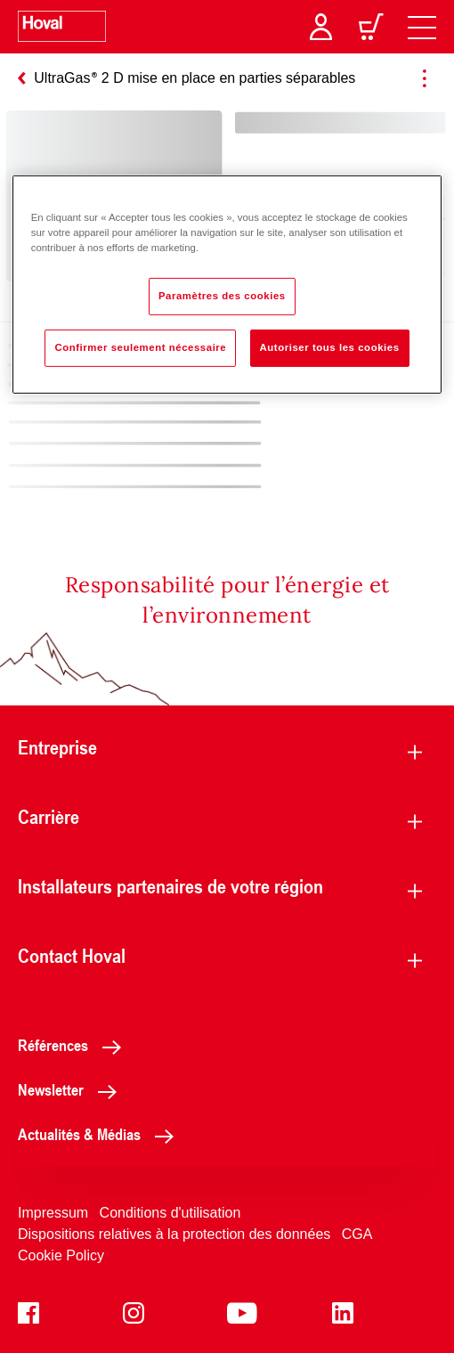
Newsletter (72, 1089)
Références (74, 1044)
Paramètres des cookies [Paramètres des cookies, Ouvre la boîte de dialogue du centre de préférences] (222, 295)
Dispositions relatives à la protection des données (174, 1234)
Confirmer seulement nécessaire (140, 347)
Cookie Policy (61, 1255)
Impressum (53, 1212)
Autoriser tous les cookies (330, 347)
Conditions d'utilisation (170, 1212)
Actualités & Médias (100, 1133)
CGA (357, 1234)
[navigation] (422, 26)
